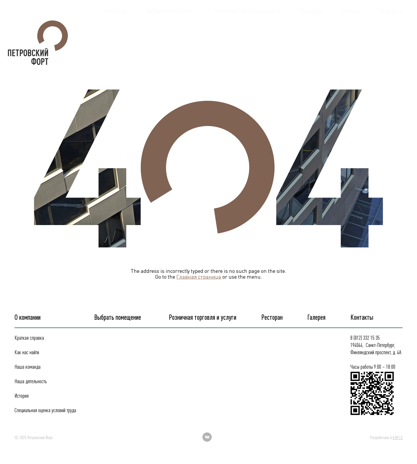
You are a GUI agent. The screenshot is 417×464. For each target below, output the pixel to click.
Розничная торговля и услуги (246, 32)
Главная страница (198, 276)
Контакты (391, 32)
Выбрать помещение (169, 32)
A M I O (398, 437)
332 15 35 (388, 14)
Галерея (350, 32)
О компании (113, 32)
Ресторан (310, 32)
